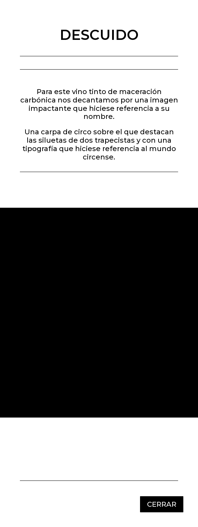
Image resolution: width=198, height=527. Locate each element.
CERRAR (161, 504)
